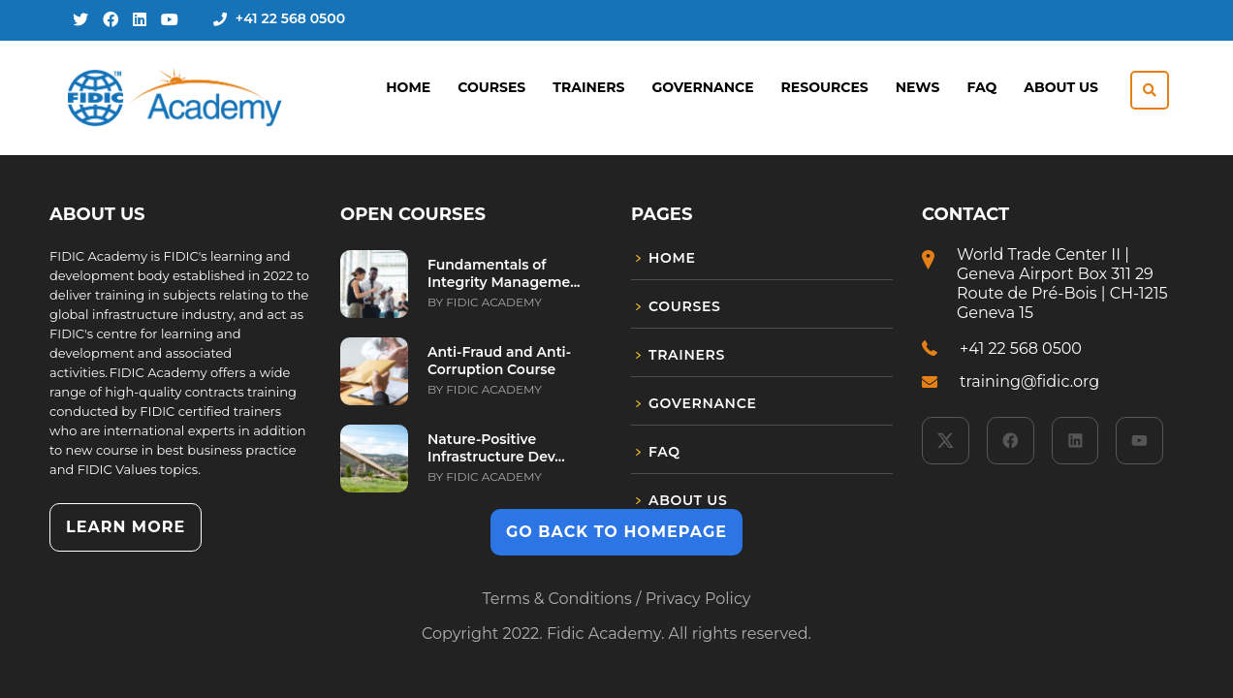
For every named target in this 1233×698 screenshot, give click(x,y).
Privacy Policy (698, 598)
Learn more (125, 527)
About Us (1061, 87)
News (918, 87)
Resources (825, 87)
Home (408, 87)
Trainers (588, 87)
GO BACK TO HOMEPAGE (616, 532)
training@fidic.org (1029, 381)
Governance (702, 87)
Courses (491, 87)
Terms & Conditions (556, 598)
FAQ (981, 87)
